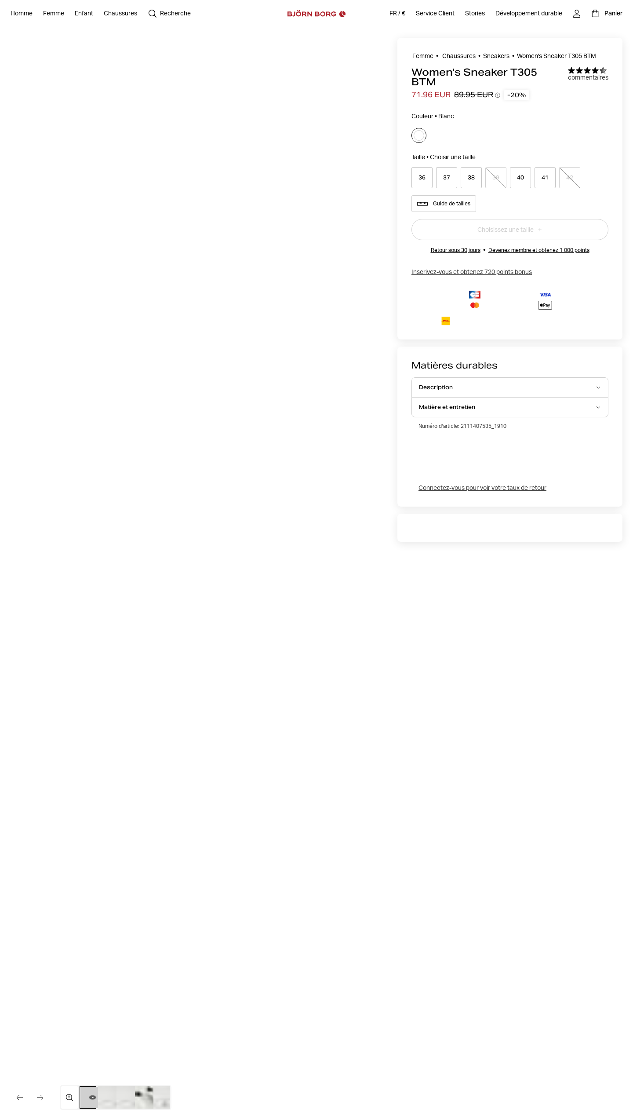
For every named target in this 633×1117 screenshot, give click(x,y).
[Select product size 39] (495, 177)
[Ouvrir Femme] (53, 13)
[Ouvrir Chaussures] (120, 13)
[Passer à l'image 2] (110, 1097)
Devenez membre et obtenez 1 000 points (538, 250)
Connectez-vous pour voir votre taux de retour (482, 488)
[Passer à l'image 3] (129, 1097)
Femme (422, 56)
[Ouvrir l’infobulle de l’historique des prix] (497, 95)
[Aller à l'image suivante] (40, 1097)
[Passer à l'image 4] (147, 1097)
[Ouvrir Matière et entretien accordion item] (510, 407)
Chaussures (458, 56)
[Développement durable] (529, 13)
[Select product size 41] (545, 177)
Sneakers (496, 56)
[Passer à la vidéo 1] (92, 1097)
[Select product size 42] (569, 177)
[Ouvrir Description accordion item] (510, 387)
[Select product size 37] (446, 177)
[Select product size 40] (520, 177)
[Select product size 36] (422, 177)
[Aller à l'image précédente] (19, 1097)
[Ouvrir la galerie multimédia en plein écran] (69, 1097)
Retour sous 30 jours (455, 250)
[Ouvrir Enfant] (83, 13)
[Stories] (475, 13)
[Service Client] (435, 13)
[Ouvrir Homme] (21, 13)
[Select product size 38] (471, 177)
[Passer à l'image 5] (165, 1097)
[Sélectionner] (418, 135)
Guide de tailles (443, 203)
